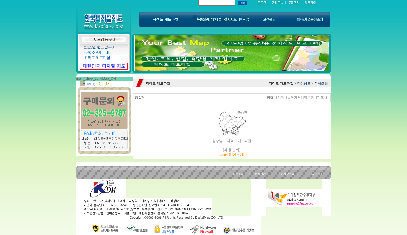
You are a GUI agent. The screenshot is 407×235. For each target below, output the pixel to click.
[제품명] (309, 98)
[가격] (280, 98)
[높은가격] (294, 98)
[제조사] (322, 98)
